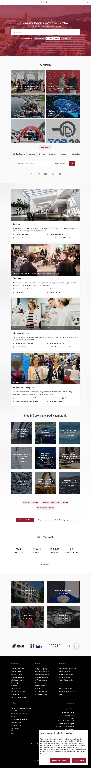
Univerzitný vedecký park (58, 398)
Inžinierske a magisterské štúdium (55, 502)
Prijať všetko (79, 760)
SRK (12, 734)
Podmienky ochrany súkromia (64, 726)
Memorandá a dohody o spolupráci (27, 401)
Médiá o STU (15, 689)
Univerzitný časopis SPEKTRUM (21, 708)
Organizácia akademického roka (60, 238)
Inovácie (61, 683)
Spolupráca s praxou (56, 401)
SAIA (12, 731)
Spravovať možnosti (59, 760)
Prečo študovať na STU (23, 238)
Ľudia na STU (15, 686)
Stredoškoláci (39, 38)
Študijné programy (22, 234)
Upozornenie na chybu (66, 724)
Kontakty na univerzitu (18, 697)
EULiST (57, 38)
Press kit (14, 711)
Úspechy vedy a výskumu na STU (26, 398)
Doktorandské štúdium (45, 508)
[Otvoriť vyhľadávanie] (88, 2)
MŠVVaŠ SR (15, 728)
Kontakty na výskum (65, 689)
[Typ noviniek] (61, 163)
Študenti (42, 154)
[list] (45, 154)
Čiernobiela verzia (68, 712)
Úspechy (63, 154)
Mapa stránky (69, 715)
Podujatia (52, 154)
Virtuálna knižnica (21, 347)
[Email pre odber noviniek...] (34, 163)
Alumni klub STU (55, 292)
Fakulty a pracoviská (17, 677)
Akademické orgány (17, 680)
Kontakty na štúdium (41, 694)
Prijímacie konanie (27, 38)
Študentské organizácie (23, 289)
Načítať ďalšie (45, 147)
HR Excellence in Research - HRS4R (60, 347)
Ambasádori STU (40, 686)
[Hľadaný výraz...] (45, 32)
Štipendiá (38, 683)
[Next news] (76, 646)
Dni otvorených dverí (56, 234)
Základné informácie (17, 669)
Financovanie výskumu (57, 343)
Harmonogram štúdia (42, 671)
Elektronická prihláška (42, 674)
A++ (72, 708)
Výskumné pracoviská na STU (25, 343)
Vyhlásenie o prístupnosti (66, 721)
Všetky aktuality (19, 154)
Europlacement (16, 725)
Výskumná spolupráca (66, 677)
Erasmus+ (49, 38)
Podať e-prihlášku (25, 520)
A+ (67, 709)
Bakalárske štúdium (30, 502)
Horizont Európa (16, 722)
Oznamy (32, 154)
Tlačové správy (16, 671)
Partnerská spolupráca (66, 680)
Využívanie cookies (68, 729)
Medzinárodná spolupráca (67, 669)
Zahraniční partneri (65, 671)
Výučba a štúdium (77, 154)
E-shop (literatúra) (41, 691)
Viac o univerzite (45, 564)
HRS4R (61, 686)
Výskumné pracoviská (66, 674)
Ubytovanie (19, 292)
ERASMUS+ (39, 689)
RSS (72, 718)
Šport (52, 289)
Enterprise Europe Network (20, 719)
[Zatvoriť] (2, 2)
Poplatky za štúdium (41, 677)
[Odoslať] (72, 163)
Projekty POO (66, 38)
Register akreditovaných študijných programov (55, 520)
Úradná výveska (16, 683)
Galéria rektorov (16, 674)
